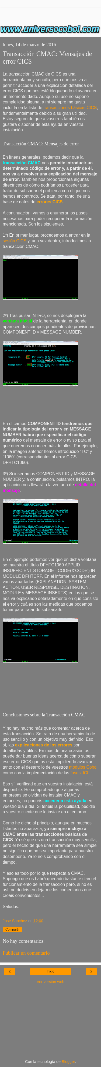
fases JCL (80, 773)
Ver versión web (50, 982)
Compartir (12, 929)
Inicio (50, 971)
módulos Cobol (83, 767)
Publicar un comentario (26, 953)
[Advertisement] (51, 15)
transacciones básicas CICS (69, 107)
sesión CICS (14, 241)
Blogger (68, 1061)
